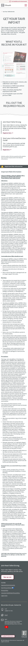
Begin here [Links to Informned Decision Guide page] (6, 149)
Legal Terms (4, 595)
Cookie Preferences (8, 636)
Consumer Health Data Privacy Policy (10, 593)
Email (6, 615)
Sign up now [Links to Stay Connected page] (7, 577)
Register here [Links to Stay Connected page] (7, 133)
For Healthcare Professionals (18, 1)
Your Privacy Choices (7, 587)
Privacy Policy (4, 590)
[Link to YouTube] (6, 627)
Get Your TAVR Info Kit (9, 11)
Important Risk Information (8, 585)
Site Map (3, 582)
